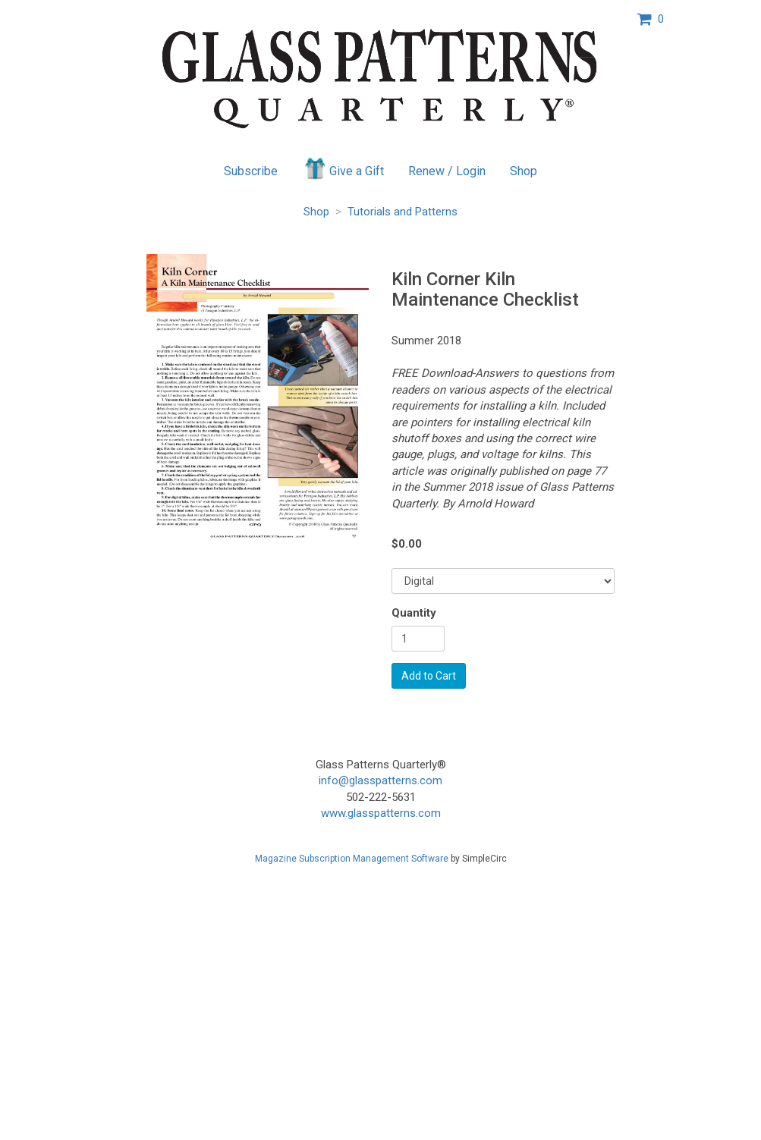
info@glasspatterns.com (380, 780)
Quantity (414, 613)
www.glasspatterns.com (381, 813)
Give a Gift (343, 168)
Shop (523, 171)
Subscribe (251, 171)
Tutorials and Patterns (402, 211)
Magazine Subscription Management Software (351, 858)
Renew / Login (447, 171)
